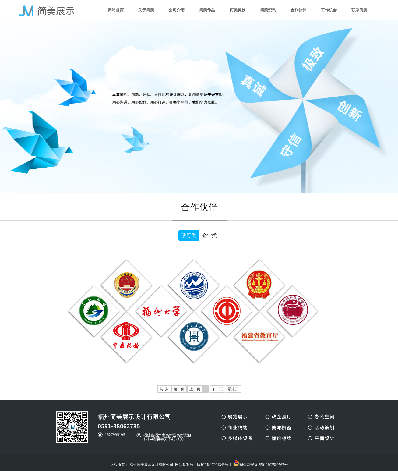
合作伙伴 (298, 10)
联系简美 (359, 10)
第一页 (179, 389)
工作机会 (329, 10)
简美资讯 (268, 10)
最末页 (233, 389)
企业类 (209, 235)
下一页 (217, 389)
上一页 (194, 389)
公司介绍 (177, 10)
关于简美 (146, 10)
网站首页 (116, 10)
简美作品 (207, 10)
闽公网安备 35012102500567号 (260, 463)
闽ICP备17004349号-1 (214, 464)
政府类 (188, 235)
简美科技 (237, 10)
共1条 (164, 389)
